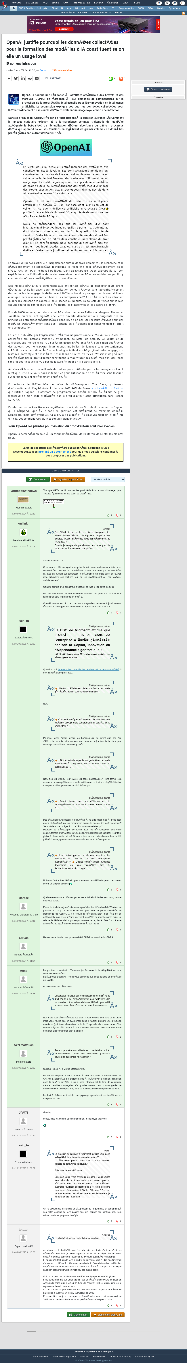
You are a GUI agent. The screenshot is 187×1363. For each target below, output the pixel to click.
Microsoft (80, 8)
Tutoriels (32, 2)
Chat (66, 2)
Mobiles (161, 8)
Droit (126, 2)
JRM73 (23, 1119)
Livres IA (118, 12)
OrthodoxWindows (24, 497)
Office (151, 8)
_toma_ (24, 977)
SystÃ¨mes (174, 8)
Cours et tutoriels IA (100, 12)
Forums (17, 2)
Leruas (23, 944)
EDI (113, 8)
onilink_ (23, 530)
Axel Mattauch (24, 1051)
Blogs (55, 2)
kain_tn (24, 627)
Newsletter (82, 2)
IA (62, 8)
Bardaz (23, 904)
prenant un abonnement (54, 454)
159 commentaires (62, 73)
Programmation (126, 8)
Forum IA (82, 12)
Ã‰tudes (113, 2)
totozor (24, 1236)
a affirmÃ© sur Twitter (107, 391)
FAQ (45, 2)
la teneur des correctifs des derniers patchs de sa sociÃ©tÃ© (88, 676)
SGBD (141, 8)
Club (137, 2)
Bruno (43, 72)
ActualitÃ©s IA (68, 12)
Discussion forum (158, 89)
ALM (69, 8)
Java (91, 8)
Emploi (98, 2)
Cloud (55, 8)
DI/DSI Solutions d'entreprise (33, 8)
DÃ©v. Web (102, 8)
